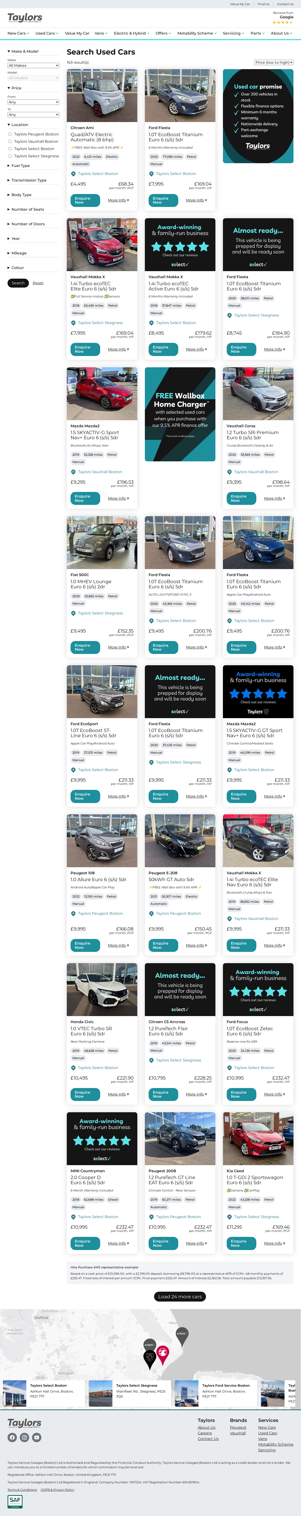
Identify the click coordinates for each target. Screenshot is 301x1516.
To (9, 109)
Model (12, 72)
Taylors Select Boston (34, 149)
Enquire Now (82, 200)
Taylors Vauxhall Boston (36, 141)
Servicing (232, 33)
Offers (161, 33)
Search (18, 283)
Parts (256, 33)
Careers (205, 1433)
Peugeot (238, 1427)
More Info (119, 200)
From (12, 97)
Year (16, 238)
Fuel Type (21, 165)
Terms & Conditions (22, 1490)
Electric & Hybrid (130, 33)
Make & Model (25, 51)
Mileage (19, 253)
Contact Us (285, 4)
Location (20, 125)
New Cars (17, 33)
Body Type (22, 195)
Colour (18, 267)
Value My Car (240, 4)
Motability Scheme (195, 33)
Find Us (263, 4)
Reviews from (282, 18)
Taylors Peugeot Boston (36, 134)
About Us (280, 33)
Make (12, 60)
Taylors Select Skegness (36, 156)
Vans (99, 33)
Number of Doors (28, 224)
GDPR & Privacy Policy (57, 1490)
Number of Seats (28, 209)
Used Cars (45, 33)
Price (16, 88)
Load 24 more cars (180, 1296)
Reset (38, 283)
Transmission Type (29, 180)
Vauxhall (238, 1433)
